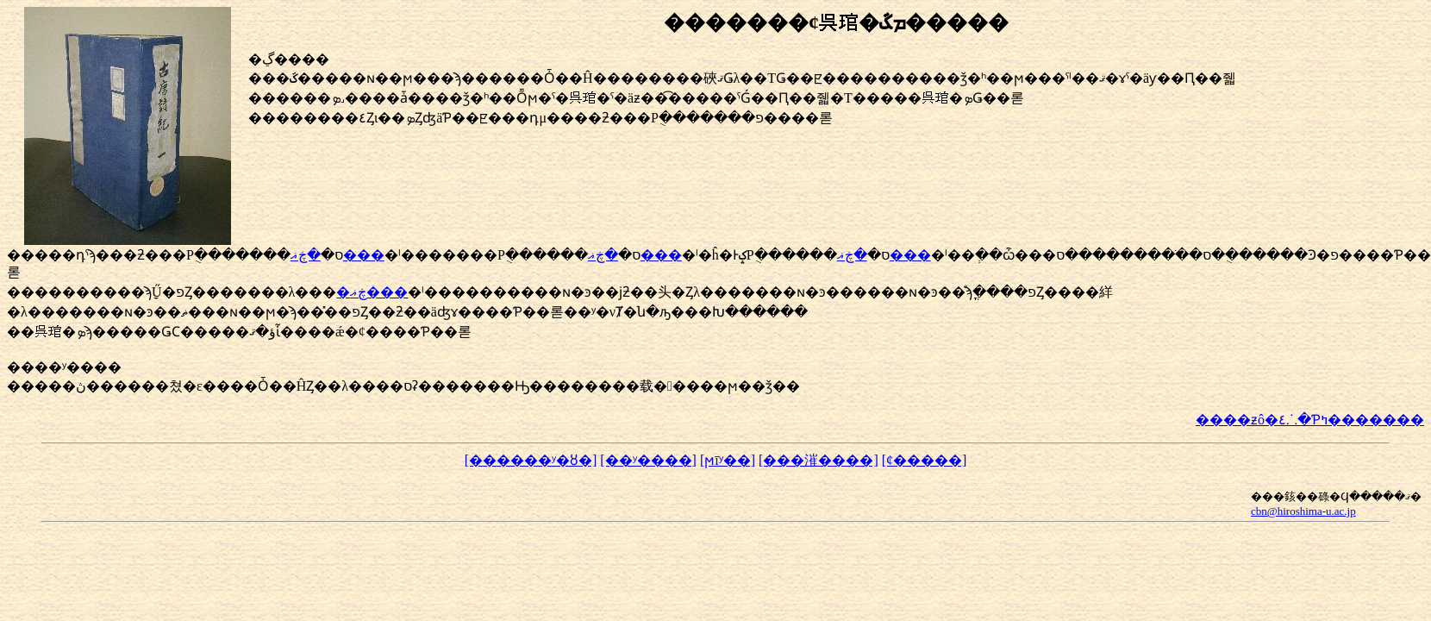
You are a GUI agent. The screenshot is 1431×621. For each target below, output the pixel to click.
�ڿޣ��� (372, 292)
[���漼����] (818, 460)
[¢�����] (924, 460)
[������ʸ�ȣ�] (531, 460)
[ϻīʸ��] (727, 460)
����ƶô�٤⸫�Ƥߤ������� (1310, 419)
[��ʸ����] (648, 460)
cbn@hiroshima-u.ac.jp (1303, 511)
